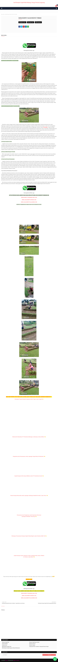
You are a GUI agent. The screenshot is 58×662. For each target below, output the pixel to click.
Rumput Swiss (4, 645)
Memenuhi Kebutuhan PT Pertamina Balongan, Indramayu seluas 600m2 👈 (29, 436)
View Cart (30, 22)
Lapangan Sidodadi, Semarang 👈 (29, 516)
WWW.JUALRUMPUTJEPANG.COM (29, 199)
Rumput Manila (5, 643)
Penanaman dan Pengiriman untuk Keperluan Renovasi (29, 515)
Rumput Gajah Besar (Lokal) (34, 642)
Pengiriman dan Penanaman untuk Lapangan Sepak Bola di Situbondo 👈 (29, 456)
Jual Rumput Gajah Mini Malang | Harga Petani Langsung (29, 2)
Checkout (38, 22)
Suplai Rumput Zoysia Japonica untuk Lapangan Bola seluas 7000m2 (29, 555)
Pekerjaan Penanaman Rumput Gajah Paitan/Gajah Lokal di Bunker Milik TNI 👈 (29, 535)
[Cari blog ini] (22, 655)
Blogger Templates (16, 660)
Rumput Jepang (32, 645)
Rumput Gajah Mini (5, 642)
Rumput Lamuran (32, 643)
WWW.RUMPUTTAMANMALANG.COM (29, 197)
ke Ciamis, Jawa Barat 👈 (29, 556)
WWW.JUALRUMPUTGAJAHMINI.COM (29, 202)
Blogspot (6, 660)
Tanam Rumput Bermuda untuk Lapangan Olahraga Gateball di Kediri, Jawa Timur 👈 (29, 495)
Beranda (2, 14)
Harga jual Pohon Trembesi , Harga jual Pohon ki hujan (39, 646)
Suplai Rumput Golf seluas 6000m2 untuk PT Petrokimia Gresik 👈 (29, 475)
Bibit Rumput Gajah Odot (6, 646)
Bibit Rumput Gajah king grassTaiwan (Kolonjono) (11, 647)
